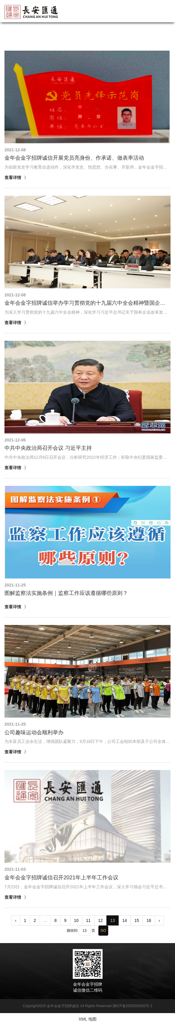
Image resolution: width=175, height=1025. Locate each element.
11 (88, 920)
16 (148, 920)
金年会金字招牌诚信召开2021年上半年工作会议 (61, 878)
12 (100, 920)
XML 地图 (87, 1019)
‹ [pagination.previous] (15, 920)
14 (124, 920)
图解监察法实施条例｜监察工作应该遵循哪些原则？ (66, 593)
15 (136, 920)
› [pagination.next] (159, 920)
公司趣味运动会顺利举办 (34, 732)
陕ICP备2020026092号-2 (132, 1006)
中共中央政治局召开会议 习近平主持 (48, 448)
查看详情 (12, 177)
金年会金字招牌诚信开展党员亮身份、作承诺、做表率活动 (74, 158)
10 (76, 920)
